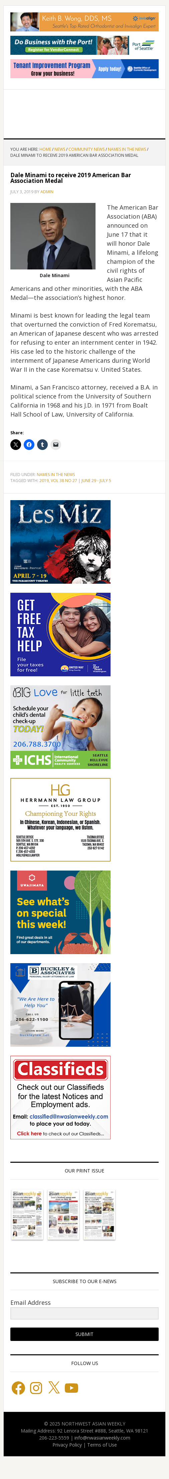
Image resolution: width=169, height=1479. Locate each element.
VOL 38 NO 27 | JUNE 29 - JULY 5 (81, 480)
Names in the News (56, 474)
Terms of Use (102, 1445)
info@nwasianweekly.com (102, 1438)
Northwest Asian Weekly (84, 111)
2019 (44, 480)
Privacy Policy (67, 1445)
